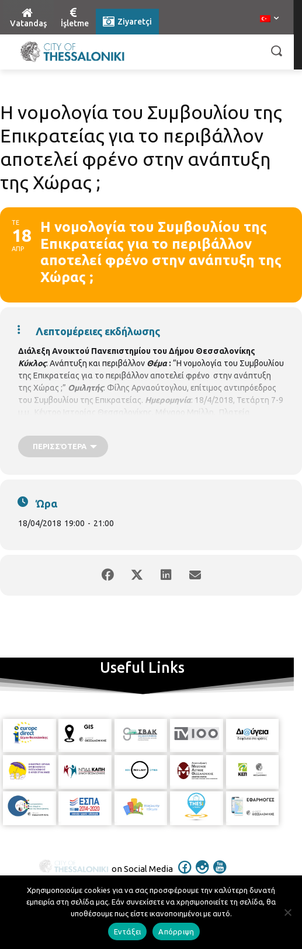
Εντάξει (127, 931)
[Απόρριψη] (287, 912)
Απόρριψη (176, 931)
